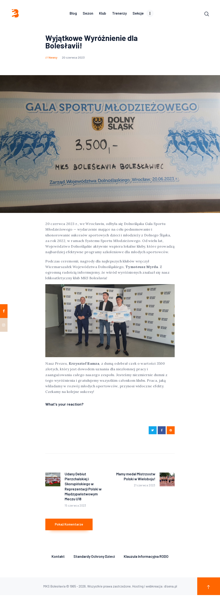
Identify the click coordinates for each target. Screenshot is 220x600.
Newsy (53, 58)
